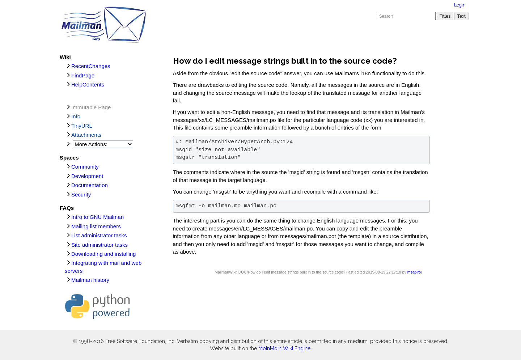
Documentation (89, 185)
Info (75, 116)
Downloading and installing (103, 254)
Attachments (86, 135)
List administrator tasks (99, 235)
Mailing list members (96, 226)
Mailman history (90, 280)
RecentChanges (90, 66)
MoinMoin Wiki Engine (284, 348)
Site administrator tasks (99, 245)
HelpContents (87, 84)
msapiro (414, 272)
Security (81, 194)
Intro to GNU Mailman (97, 217)
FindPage (82, 75)
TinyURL (81, 126)
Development (87, 176)
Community (85, 167)
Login (460, 5)
